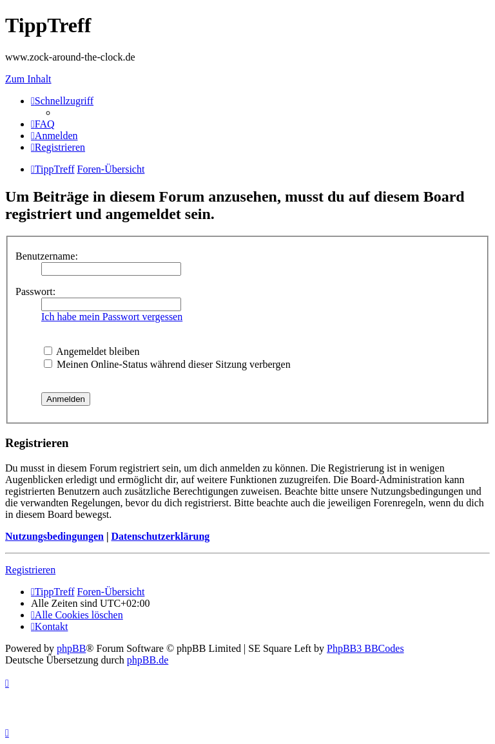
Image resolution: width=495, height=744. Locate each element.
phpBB (71, 648)
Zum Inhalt (28, 78)
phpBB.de (147, 659)
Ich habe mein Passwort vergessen (111, 316)
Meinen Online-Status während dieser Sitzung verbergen (167, 364)
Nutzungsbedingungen (54, 536)
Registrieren (30, 569)
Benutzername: (46, 256)
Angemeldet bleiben (91, 351)
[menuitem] (43, 124)
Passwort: (35, 291)
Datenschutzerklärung (160, 536)
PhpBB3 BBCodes (365, 648)
